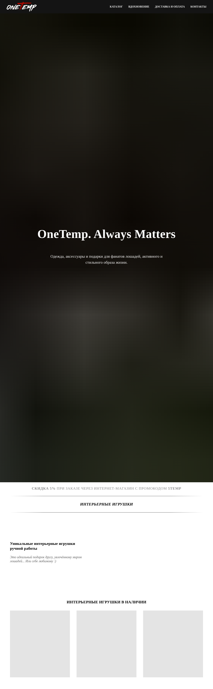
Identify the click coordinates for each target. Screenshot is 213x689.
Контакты (198, 6)
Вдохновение (138, 6)
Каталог (116, 6)
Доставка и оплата (170, 6)
